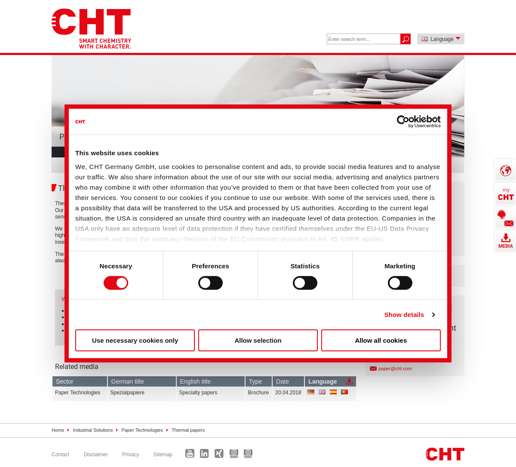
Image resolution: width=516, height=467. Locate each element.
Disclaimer (96, 455)
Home (58, 430)
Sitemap (163, 455)
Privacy (130, 455)
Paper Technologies (142, 430)
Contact (60, 455)
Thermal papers (188, 430)
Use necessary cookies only (135, 340)
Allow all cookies (381, 340)
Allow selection (257, 340)
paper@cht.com (395, 368)
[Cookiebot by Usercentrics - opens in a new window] (403, 121)
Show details (404, 314)
